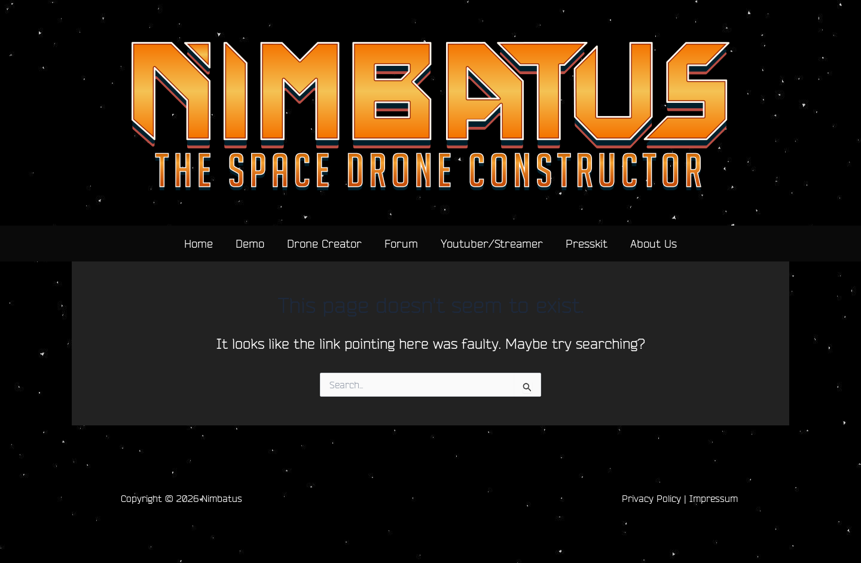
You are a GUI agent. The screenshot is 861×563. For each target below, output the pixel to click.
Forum (401, 243)
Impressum (713, 498)
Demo (250, 243)
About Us (653, 243)
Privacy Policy (651, 498)
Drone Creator (324, 243)
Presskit (586, 243)
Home (198, 243)
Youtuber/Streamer (492, 243)
